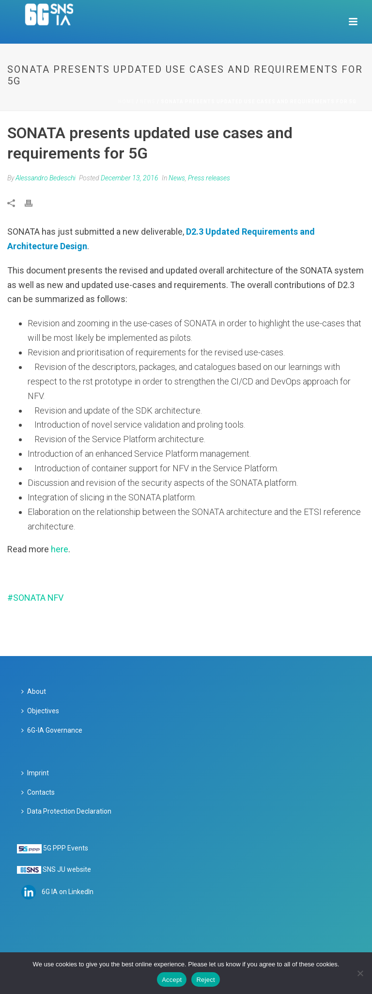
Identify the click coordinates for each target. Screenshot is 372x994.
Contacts (38, 792)
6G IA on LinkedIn (67, 891)
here (59, 549)
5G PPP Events (65, 848)
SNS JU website (67, 869)
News (147, 101)
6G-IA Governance (51, 730)
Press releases (209, 178)
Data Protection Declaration (66, 811)
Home (126, 101)
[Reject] (360, 973)
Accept (172, 979)
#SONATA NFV (35, 598)
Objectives (40, 711)
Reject (205, 979)
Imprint (35, 773)
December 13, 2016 (129, 178)
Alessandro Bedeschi (46, 178)
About (33, 691)
